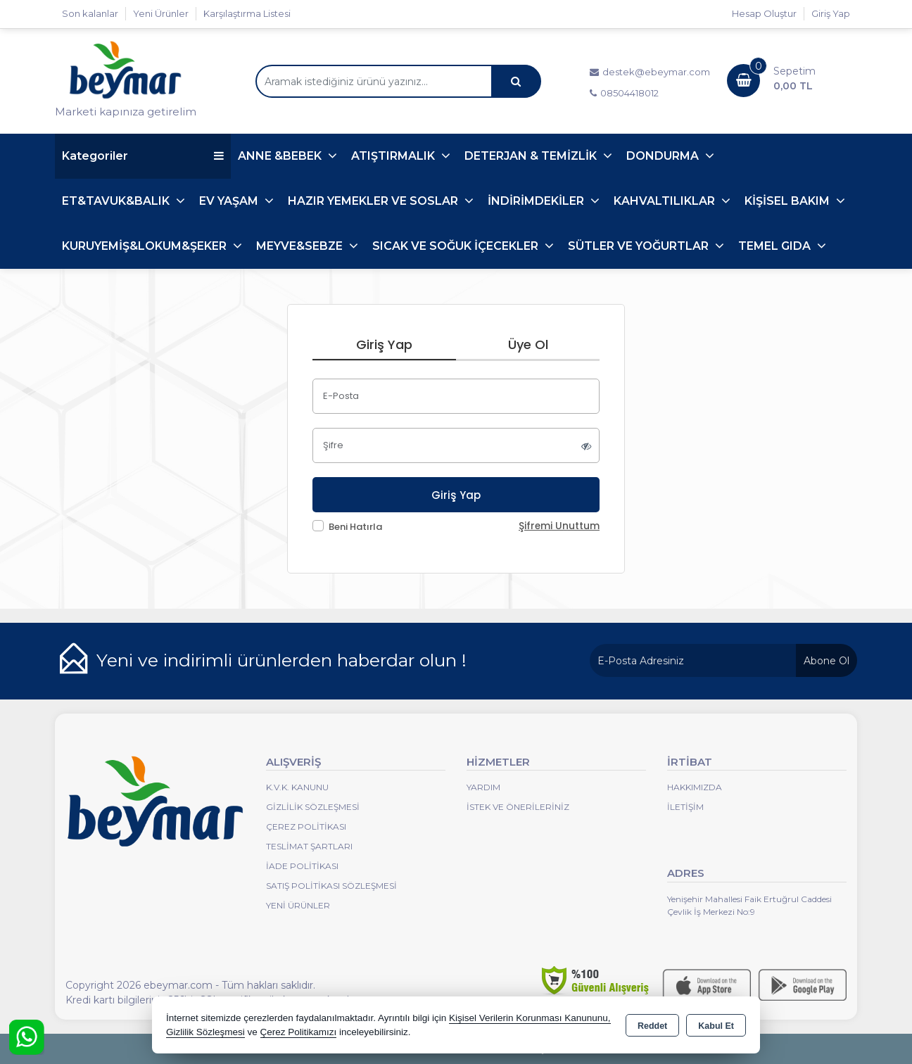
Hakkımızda (694, 787)
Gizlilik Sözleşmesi (313, 807)
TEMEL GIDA (775, 246)
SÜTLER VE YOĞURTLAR (639, 246)
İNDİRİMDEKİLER (537, 201)
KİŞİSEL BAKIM (788, 201)
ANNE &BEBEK (281, 156)
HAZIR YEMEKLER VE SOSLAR (374, 201)
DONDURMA (664, 156)
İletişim (685, 807)
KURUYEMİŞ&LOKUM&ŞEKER (145, 246)
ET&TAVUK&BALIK (117, 201)
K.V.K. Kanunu (297, 787)
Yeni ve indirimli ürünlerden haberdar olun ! (281, 660)
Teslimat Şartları (309, 846)
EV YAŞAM (230, 201)
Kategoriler (143, 156)
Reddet (652, 1026)
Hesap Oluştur (764, 13)
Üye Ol (528, 344)
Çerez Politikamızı (298, 1032)
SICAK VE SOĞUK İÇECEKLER (456, 246)
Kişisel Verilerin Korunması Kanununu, (530, 1018)
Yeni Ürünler (298, 905)
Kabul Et (716, 1026)
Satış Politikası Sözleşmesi (331, 885)
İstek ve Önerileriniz (518, 807)
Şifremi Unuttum (559, 526)
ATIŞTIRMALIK (394, 156)
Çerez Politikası (306, 826)
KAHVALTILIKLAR (666, 201)
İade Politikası (302, 866)
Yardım (483, 787)
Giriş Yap (830, 13)
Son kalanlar (90, 13)
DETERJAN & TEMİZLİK (532, 156)
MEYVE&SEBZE (301, 246)
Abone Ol (826, 660)
